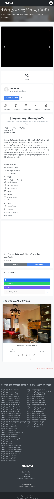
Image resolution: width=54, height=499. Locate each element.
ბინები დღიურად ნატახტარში (36, 415)
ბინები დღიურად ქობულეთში (10, 398)
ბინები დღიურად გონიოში (9, 424)
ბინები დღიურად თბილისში (10, 390)
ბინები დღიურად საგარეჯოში (36, 417)
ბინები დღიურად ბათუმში (9, 392)
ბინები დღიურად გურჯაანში (36, 390)
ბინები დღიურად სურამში (9, 434)
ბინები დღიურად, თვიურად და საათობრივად (26, 384)
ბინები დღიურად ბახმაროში (10, 419)
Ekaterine (14, 88)
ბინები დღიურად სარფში (35, 426)
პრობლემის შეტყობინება (45, 368)
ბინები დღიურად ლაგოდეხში (36, 405)
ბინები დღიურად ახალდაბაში (11, 413)
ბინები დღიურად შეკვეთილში (11, 445)
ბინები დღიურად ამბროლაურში (11, 409)
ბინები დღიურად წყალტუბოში (11, 451)
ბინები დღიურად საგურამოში (36, 419)
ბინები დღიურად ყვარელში (10, 443)
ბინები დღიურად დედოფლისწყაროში (39, 392)
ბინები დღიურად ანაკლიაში (10, 411)
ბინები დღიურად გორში (9, 426)
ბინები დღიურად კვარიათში (36, 402)
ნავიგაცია (39, 264)
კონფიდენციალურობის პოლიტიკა (27, 498)
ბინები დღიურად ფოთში (9, 441)
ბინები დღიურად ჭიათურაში (10, 454)
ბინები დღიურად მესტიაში (35, 411)
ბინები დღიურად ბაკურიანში (10, 402)
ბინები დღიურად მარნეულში (36, 409)
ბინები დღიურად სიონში (9, 428)
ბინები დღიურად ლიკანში (35, 407)
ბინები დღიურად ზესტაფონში (36, 394)
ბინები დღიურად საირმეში (35, 422)
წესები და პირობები (26, 496)
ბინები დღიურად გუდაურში (10, 405)
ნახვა (15, 264)
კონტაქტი (26, 474)
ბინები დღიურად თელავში (35, 398)
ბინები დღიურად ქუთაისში (10, 394)
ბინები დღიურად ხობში (8, 458)
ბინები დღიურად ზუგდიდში (36, 396)
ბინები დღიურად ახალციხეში (10, 415)
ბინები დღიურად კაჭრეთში (36, 400)
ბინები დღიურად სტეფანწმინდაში (12, 432)
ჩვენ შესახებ (26, 472)
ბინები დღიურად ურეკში (9, 437)
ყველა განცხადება (18, 91)
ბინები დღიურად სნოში (8, 430)
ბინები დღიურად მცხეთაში (35, 413)
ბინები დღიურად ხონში (8, 460)
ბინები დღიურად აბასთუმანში (11, 407)
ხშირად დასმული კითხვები (26, 478)
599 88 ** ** (12, 98)
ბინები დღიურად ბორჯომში (10, 400)
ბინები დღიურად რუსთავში (10, 396)
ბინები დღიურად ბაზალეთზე (10, 417)
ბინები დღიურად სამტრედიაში (37, 424)
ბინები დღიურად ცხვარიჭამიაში (11, 449)
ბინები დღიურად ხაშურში (9, 456)
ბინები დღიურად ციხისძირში (10, 447)
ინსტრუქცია (26, 476)
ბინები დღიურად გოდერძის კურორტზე (13, 422)
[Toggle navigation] (51, 3)
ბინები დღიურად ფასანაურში (10, 439)
